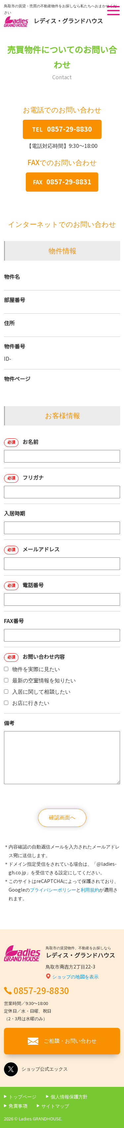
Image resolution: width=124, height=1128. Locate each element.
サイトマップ (55, 1106)
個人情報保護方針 (69, 1096)
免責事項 (18, 1106)
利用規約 (90, 890)
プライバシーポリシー (53, 890)
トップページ (22, 1096)
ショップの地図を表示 (75, 976)
